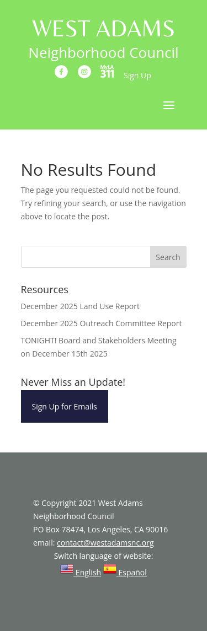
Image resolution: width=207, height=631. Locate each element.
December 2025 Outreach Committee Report (101, 323)
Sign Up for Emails (64, 406)
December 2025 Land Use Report (80, 306)
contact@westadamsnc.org (105, 542)
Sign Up (137, 75)
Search (168, 257)
